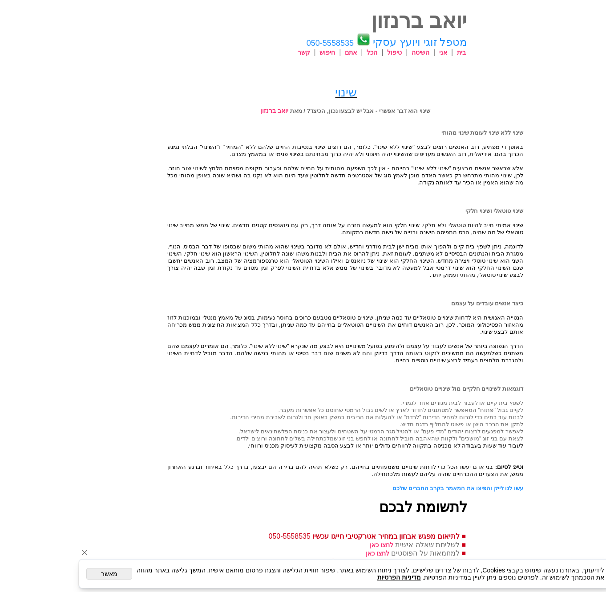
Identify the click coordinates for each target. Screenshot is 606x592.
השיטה (378, 52)
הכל (329, 52)
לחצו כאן (339, 544)
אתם (309, 52)
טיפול (352, 52)
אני (401, 52)
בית (419, 52)
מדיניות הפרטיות (357, 577)
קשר (261, 52)
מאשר (67, 573)
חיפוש (285, 52)
